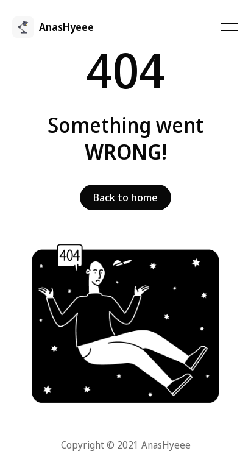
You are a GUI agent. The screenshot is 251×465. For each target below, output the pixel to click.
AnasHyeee (66, 27)
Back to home (125, 197)
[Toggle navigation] (229, 27)
